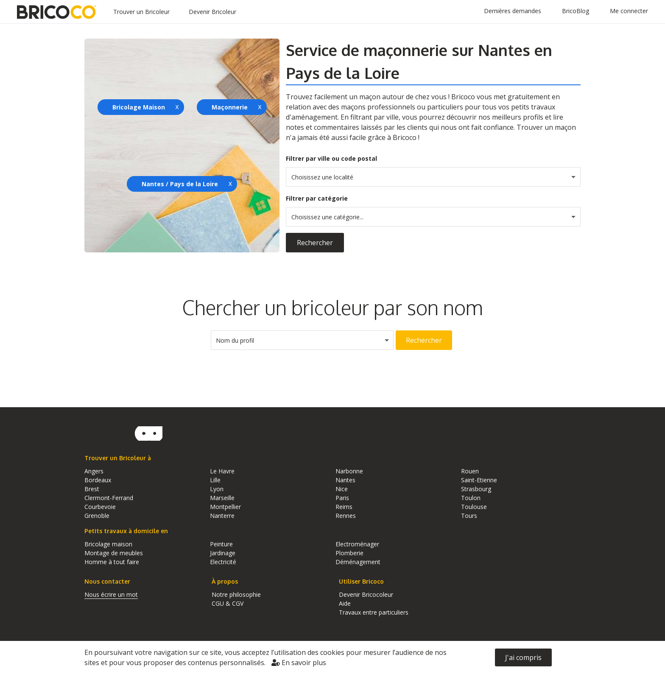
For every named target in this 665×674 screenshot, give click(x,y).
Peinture (221, 544)
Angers (93, 471)
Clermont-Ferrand (108, 498)
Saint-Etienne (479, 480)
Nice (341, 489)
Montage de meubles (113, 553)
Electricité (223, 562)
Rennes (345, 516)
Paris (342, 498)
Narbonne (349, 471)
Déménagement (357, 562)
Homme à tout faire (111, 562)
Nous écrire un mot (111, 594)
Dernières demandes (512, 11)
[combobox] (433, 177)
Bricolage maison (108, 544)
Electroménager (357, 544)
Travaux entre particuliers (373, 612)
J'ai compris (523, 657)
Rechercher (315, 242)
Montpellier (225, 507)
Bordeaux (97, 480)
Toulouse (474, 507)
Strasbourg (476, 489)
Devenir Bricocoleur (366, 594)
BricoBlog (575, 11)
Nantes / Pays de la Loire (180, 184)
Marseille (222, 498)
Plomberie (349, 553)
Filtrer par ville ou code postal (331, 158)
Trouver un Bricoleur (141, 12)
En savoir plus (298, 662)
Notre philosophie (236, 594)
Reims (343, 507)
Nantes (345, 480)
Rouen (470, 471)
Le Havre (222, 471)
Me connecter (629, 11)
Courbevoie (100, 507)
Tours (469, 516)
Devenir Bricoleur (212, 12)
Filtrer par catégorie (317, 198)
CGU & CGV (227, 603)
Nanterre (222, 516)
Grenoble (96, 516)
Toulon (471, 498)
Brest (91, 489)
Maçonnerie (230, 107)
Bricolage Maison (138, 107)
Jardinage (222, 553)
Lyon (217, 489)
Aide (345, 603)
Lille (215, 480)
